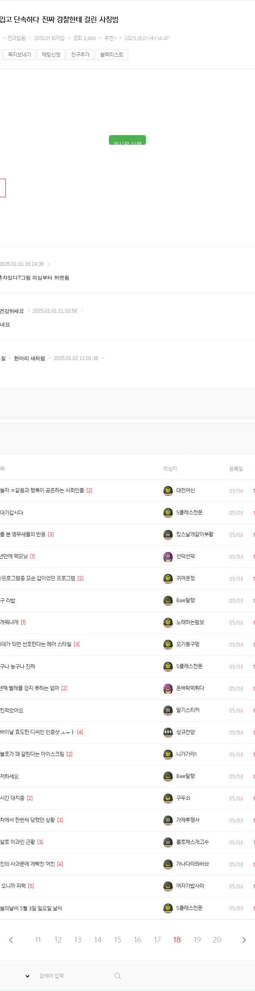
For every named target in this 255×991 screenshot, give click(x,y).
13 (78, 939)
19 (197, 939)
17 (157, 939)
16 (137, 939)
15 (117, 939)
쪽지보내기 (19, 55)
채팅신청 (51, 55)
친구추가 (80, 55)
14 (97, 939)
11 (38, 939)
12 (58, 939)
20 (217, 939)
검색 (118, 976)
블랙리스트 (111, 55)
